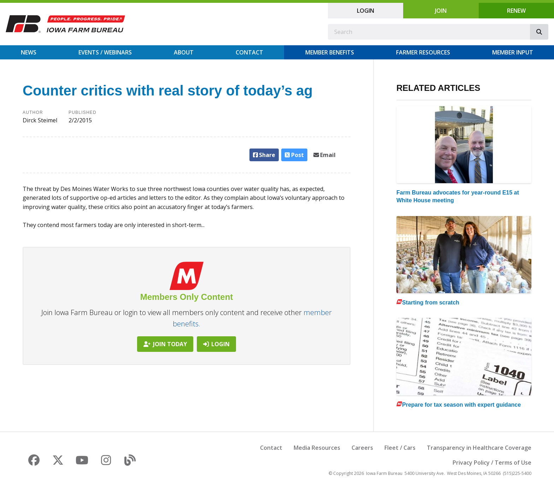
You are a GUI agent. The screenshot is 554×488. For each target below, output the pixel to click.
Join (441, 10)
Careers (362, 448)
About (184, 52)
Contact (249, 52)
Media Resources (317, 448)
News (28, 52)
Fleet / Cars (400, 448)
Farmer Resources (423, 52)
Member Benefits (329, 52)
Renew (516, 10)
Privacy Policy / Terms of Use (492, 462)
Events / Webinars (105, 52)
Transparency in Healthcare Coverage (479, 448)
